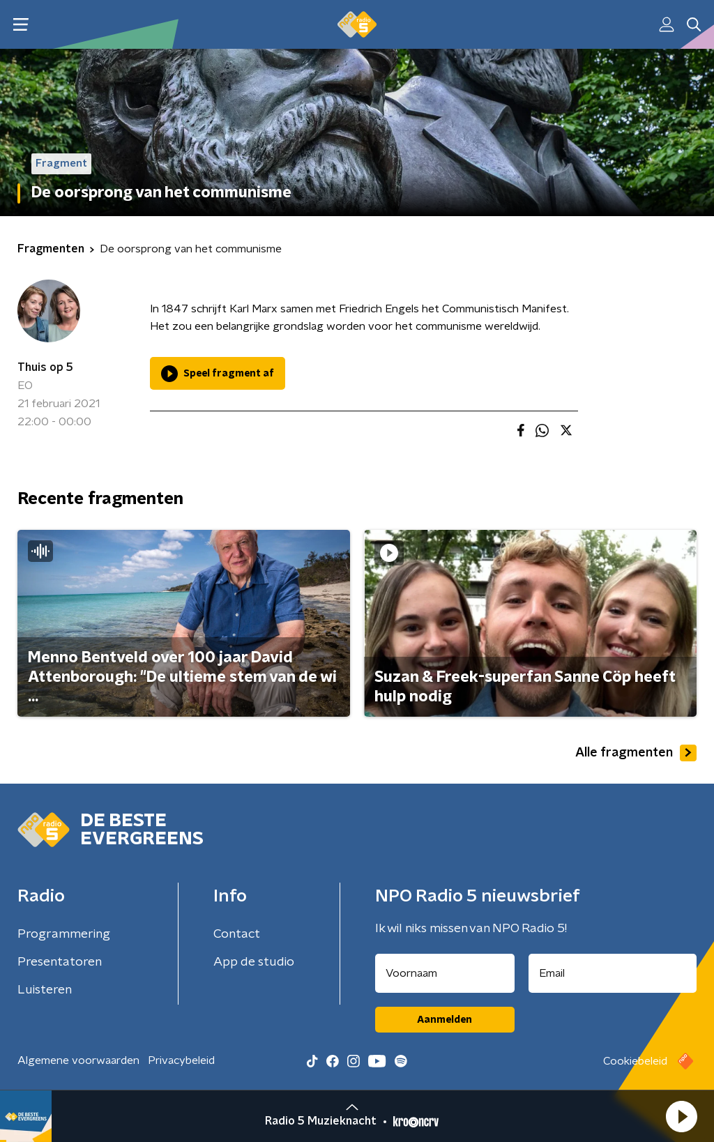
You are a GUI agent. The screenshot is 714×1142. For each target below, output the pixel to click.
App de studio (253, 962)
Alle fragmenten (636, 753)
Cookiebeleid (635, 1061)
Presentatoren (59, 962)
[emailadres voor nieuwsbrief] (613, 973)
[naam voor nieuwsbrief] (445, 973)
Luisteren (44, 990)
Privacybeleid (181, 1060)
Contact (236, 934)
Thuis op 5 (45, 367)
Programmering (63, 934)
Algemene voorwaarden (78, 1060)
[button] (681, 1116)
